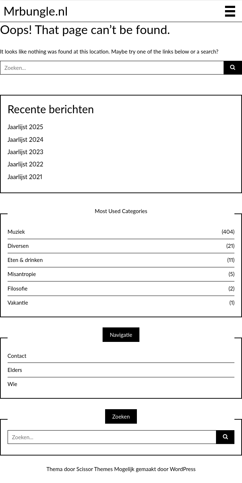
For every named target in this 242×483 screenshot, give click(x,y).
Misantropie (121, 274)
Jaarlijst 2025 (25, 127)
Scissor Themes (95, 469)
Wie (12, 384)
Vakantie (121, 302)
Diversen (121, 246)
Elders (15, 370)
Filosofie (121, 288)
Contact (17, 355)
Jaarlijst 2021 (25, 177)
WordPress (183, 469)
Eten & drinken (121, 260)
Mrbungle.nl (35, 11)
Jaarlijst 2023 (25, 152)
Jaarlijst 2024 (26, 139)
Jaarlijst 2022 (25, 164)
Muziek (121, 232)
